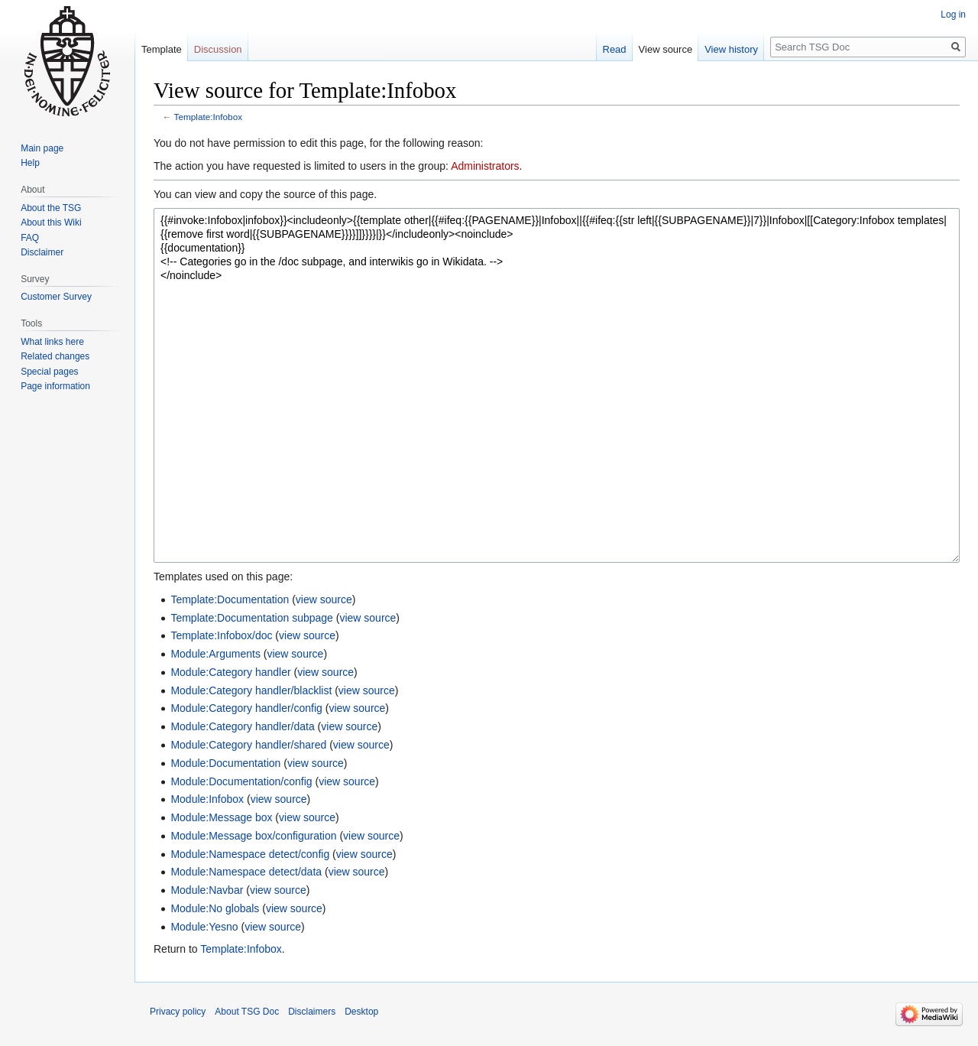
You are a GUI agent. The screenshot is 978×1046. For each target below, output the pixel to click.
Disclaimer (42, 252)
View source (666, 49)
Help (30, 163)
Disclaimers (311, 1011)
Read (615, 49)
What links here (52, 341)
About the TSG (51, 208)
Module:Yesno (204, 927)
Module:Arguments (215, 654)
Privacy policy (178, 1011)
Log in (953, 14)
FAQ (30, 237)
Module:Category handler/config (246, 708)
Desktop (361, 1011)
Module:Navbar (206, 890)
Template (161, 49)
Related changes (55, 356)
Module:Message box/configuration (253, 836)
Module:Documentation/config (241, 781)
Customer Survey (56, 296)
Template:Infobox (208, 117)
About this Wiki (51, 222)
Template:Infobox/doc (221, 635)
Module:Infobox (207, 799)
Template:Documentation (229, 599)
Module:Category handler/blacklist (251, 690)
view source (324, 599)
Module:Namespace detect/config (249, 854)
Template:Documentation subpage (251, 618)
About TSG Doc (247, 1011)
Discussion (218, 49)
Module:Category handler (230, 672)
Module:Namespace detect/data (246, 872)
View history (731, 49)
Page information (55, 386)
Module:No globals (214, 908)
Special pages (49, 371)
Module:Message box (221, 817)
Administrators (485, 166)
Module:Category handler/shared (248, 745)
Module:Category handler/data (242, 726)
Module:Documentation (225, 763)
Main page (42, 148)
